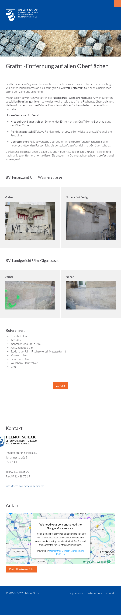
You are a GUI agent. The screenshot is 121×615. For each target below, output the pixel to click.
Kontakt (111, 593)
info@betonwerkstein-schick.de (25, 486)
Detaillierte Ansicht (21, 569)
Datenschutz (94, 593)
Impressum (76, 593)
